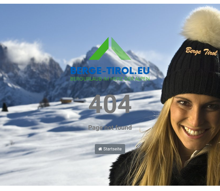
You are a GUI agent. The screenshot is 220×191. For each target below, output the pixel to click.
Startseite (110, 148)
